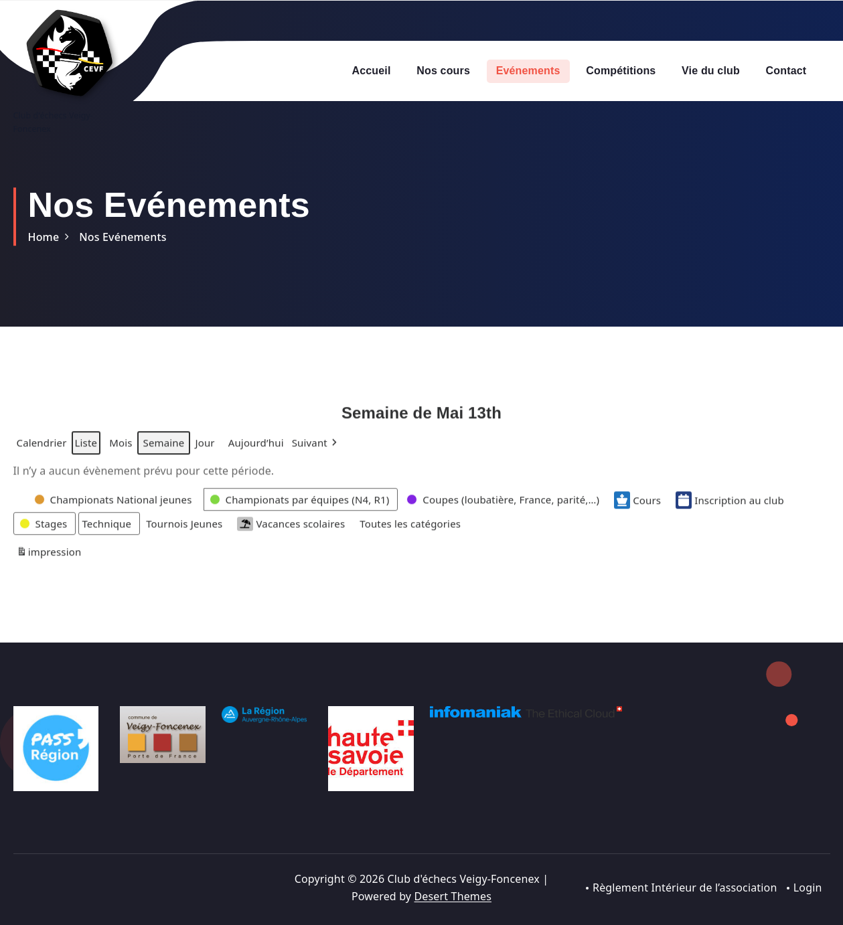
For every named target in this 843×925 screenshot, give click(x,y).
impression (49, 563)
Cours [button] (637, 508)
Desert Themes (452, 896)
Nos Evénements (122, 237)
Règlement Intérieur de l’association (685, 887)
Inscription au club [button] (730, 508)
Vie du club (711, 70)
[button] (316, 451)
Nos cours (443, 70)
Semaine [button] (164, 451)
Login (807, 887)
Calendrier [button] (41, 454)
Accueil (371, 70)
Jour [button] (204, 451)
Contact (786, 70)
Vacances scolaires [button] (291, 532)
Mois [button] (120, 451)
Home (44, 237)
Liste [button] (86, 454)
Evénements (528, 70)
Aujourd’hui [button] (256, 451)
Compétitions (621, 70)
